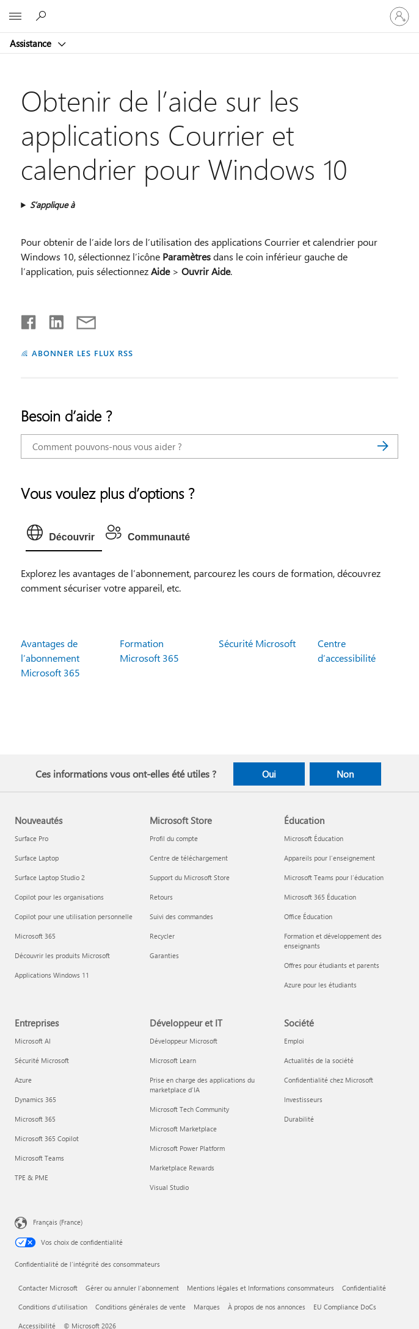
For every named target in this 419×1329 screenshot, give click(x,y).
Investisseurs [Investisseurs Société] (303, 1099)
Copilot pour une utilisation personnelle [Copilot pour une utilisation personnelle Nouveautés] (74, 916)
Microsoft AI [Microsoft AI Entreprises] (33, 1040)
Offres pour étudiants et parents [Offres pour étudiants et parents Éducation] (331, 965)
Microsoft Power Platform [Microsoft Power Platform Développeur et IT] (187, 1148)
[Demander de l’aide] (42, 16)
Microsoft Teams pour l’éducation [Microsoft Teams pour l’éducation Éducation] (334, 877)
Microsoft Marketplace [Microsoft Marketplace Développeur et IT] (183, 1128)
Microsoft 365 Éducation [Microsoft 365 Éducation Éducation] (320, 896)
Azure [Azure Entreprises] (23, 1079)
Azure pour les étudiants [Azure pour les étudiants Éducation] (320, 984)
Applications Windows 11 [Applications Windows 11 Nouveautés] (52, 975)
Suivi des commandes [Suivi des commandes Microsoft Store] (181, 916)
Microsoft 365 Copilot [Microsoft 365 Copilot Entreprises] (47, 1138)
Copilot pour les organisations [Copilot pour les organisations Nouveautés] (59, 896)
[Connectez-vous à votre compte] (399, 16)
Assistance (32, 43)
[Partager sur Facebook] (29, 319)
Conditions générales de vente (140, 1306)
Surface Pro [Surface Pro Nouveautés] (31, 838)
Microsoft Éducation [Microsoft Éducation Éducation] (313, 838)
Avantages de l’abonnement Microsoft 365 (50, 658)
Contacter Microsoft (48, 1287)
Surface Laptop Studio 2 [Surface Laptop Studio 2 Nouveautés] (50, 877)
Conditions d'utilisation (52, 1306)
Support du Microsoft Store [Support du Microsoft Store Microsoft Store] (190, 877)
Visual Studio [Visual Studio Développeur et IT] (169, 1187)
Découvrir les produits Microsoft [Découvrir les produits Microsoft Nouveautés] (62, 955)
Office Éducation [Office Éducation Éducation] (308, 916)
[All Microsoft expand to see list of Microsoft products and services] (15, 16)
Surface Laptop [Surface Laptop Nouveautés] (37, 857)
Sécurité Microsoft (257, 643)
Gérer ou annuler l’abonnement (132, 1287)
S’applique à (52, 204)
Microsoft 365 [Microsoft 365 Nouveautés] (35, 935)
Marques (207, 1306)
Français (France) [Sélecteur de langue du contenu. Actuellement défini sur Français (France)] (57, 1222)
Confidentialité (364, 1287)
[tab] (64, 535)
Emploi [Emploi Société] (294, 1040)
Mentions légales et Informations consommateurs (260, 1287)
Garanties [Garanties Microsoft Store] (164, 955)
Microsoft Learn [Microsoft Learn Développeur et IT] (173, 1060)
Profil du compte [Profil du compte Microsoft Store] (174, 838)
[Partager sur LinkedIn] (51, 319)
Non (345, 774)
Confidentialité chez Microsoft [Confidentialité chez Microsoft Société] (328, 1079)
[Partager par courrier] (80, 319)
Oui (269, 774)
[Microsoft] (208, 9)
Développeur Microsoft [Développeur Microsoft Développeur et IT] (183, 1040)
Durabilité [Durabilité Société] (299, 1118)
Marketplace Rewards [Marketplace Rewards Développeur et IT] (182, 1167)
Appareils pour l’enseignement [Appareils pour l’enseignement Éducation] (329, 857)
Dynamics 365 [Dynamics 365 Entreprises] (35, 1099)
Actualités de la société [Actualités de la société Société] (319, 1060)
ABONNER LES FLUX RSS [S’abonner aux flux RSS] (82, 353)
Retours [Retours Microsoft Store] (161, 896)
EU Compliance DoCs (344, 1306)
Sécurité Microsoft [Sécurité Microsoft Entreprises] (42, 1060)
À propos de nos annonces (266, 1306)
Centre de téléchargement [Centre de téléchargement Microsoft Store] (189, 857)
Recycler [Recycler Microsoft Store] (162, 935)
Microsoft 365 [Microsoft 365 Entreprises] (35, 1118)
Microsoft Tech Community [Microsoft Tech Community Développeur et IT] (189, 1109)
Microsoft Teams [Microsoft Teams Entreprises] (39, 1157)
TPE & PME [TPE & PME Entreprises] (31, 1177)
